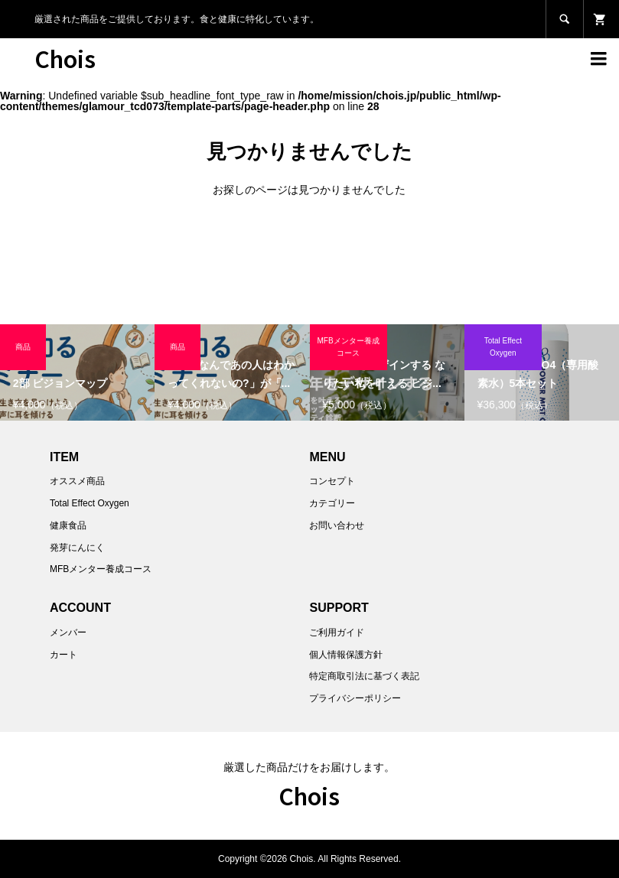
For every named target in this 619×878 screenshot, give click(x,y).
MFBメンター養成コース (100, 569)
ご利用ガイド (336, 632)
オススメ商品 (77, 481)
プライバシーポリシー (355, 698)
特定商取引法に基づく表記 (364, 676)
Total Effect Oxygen (89, 503)
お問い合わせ (336, 525)
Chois (65, 58)
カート (63, 654)
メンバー (68, 632)
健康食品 (68, 525)
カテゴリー (332, 503)
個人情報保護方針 (346, 654)
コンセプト (332, 481)
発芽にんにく (77, 547)
